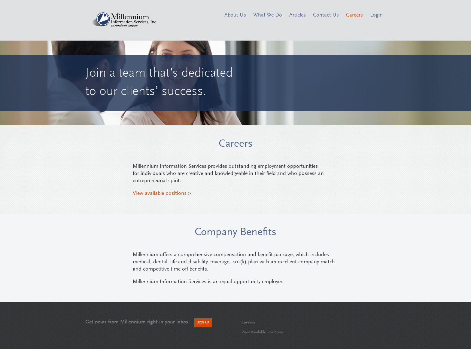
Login (376, 15)
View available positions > (162, 193)
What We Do (267, 15)
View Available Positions (262, 332)
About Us (235, 15)
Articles (297, 15)
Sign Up (203, 322)
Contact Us (326, 15)
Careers (354, 15)
